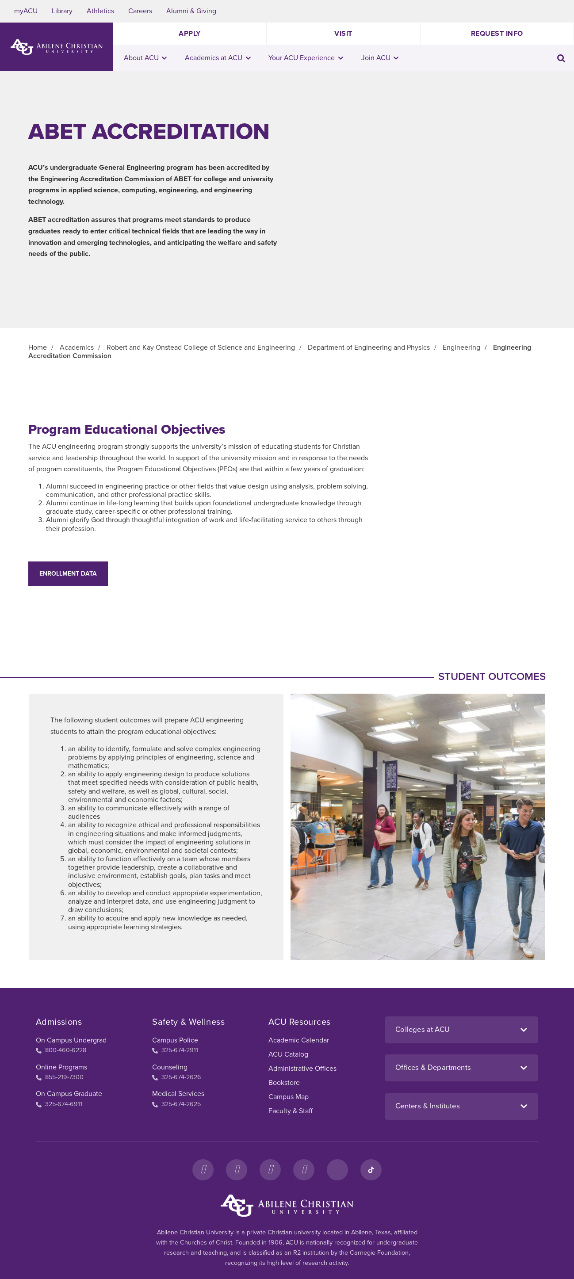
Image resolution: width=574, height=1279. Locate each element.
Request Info (497, 33)
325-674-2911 (175, 1050)
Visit (343, 33)
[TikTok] (371, 1169)
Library (62, 11)
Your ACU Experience (305, 57)
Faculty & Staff (290, 1111)
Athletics (100, 11)
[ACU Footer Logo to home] (287, 1206)
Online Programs (61, 1067)
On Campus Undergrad (71, 1040)
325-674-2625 (176, 1104)
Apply (190, 33)
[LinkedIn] (337, 1169)
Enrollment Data (68, 573)
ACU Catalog (288, 1054)
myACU (26, 11)
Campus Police (175, 1040)
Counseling (170, 1067)
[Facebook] (203, 1169)
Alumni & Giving (191, 11)
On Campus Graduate (69, 1093)
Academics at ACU (218, 57)
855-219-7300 (60, 1077)
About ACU (145, 57)
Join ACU (380, 57)
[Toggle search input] (561, 58)
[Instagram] (236, 1169)
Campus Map (288, 1096)
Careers (140, 11)
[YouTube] (303, 1169)
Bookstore (284, 1082)
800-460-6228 (61, 1050)
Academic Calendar (298, 1040)
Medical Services (178, 1093)
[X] (270, 1169)
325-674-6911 (59, 1104)
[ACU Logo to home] (57, 47)
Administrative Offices (302, 1068)
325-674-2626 (176, 1077)
